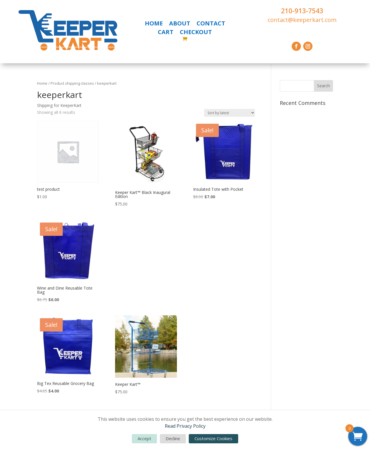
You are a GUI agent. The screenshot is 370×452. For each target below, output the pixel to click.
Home (42, 83)
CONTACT (211, 24)
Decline (173, 438)
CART (165, 33)
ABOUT (179, 24)
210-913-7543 (302, 10)
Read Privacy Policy (185, 426)
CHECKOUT (196, 33)
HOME (154, 24)
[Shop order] (229, 113)
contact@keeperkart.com (302, 20)
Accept (144, 438)
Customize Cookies (213, 438)
